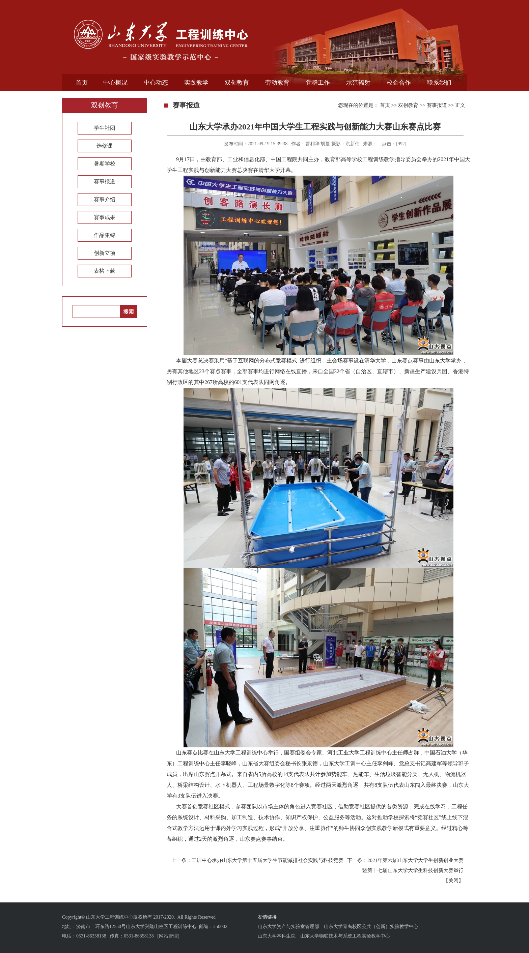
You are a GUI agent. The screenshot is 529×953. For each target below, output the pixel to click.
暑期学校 (104, 164)
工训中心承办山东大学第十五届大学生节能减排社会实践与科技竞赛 (267, 860)
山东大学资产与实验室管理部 (288, 926)
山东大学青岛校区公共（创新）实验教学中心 (371, 926)
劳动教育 (277, 82)
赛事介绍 (104, 199)
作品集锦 (104, 235)
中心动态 (156, 82)
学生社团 (104, 128)
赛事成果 (104, 217)
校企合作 (399, 82)
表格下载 (104, 271)
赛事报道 (104, 181)
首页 (82, 82)
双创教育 (237, 82)
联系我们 (439, 82)
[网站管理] (168, 936)
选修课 (104, 146)
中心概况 (115, 82)
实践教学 (196, 82)
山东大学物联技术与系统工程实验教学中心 (345, 936)
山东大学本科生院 (277, 936)
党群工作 (318, 82)
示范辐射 (358, 82)
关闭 (453, 880)
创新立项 (104, 253)
